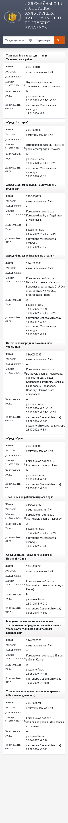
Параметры (40, 40)
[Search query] (15, 40)
